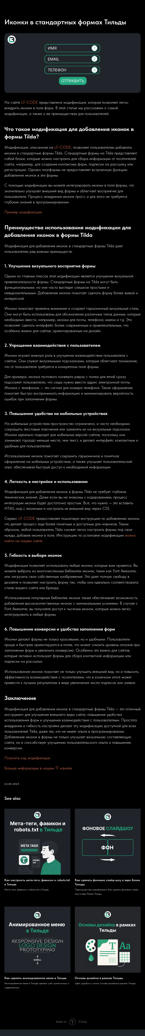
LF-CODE (29, 105)
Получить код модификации (27, 761)
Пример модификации (23, 215)
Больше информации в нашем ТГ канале (38, 771)
